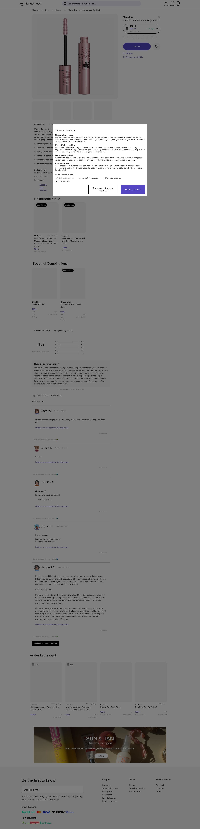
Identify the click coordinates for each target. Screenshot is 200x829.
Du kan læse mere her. (64, 174)
